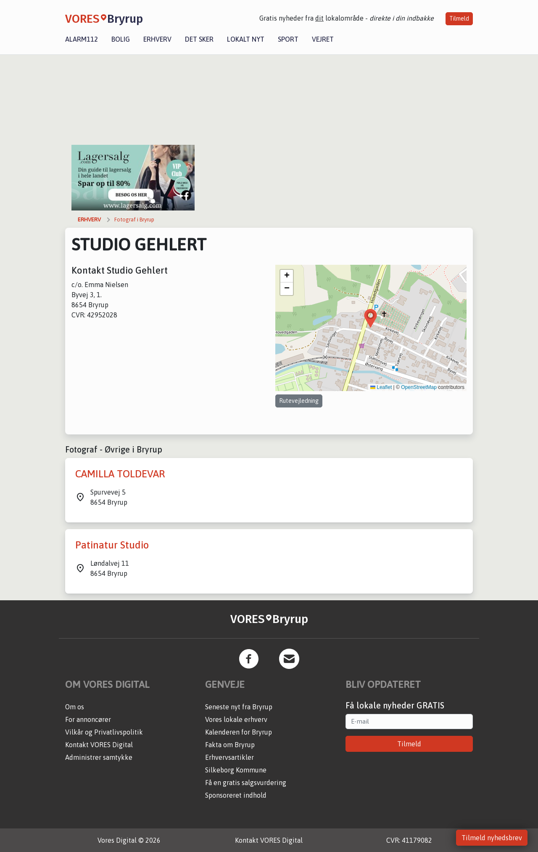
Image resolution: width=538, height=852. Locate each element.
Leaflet (381, 387)
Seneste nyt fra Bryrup (238, 707)
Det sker (199, 39)
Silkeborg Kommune (235, 770)
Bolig (120, 39)
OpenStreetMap (419, 387)
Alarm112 (81, 39)
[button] (370, 318)
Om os (74, 707)
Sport (288, 39)
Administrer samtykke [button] (98, 757)
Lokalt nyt (245, 39)
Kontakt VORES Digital (99, 744)
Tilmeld (459, 18)
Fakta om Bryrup (230, 744)
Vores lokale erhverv (236, 719)
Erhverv (157, 39)
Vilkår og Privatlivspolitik (104, 732)
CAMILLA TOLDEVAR (120, 473)
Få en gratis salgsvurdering (245, 782)
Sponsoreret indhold (235, 795)
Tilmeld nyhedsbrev (492, 837)
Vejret (323, 39)
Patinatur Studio (112, 545)
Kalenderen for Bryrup (238, 732)
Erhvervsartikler (229, 757)
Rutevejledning (299, 400)
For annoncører (88, 719)
